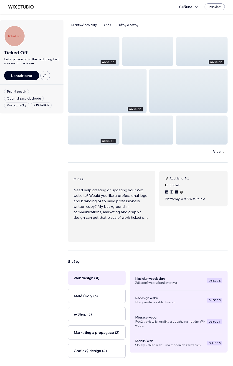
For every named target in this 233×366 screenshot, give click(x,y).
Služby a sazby (127, 25)
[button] (93, 51)
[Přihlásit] (215, 6)
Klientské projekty (84, 25)
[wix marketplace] (21, 7)
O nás (106, 25)
